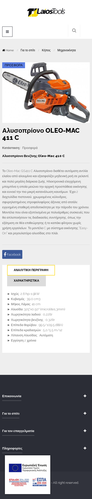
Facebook (12, 254)
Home (8, 50)
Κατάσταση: (11, 148)
